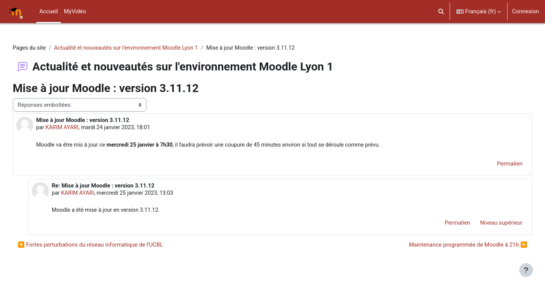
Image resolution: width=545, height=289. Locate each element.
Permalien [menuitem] (495, 164)
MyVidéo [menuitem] (75, 11)
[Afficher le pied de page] (526, 270)
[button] (441, 11)
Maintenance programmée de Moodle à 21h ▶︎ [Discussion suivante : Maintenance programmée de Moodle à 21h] (454, 245)
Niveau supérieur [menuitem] (487, 224)
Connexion (525, 11)
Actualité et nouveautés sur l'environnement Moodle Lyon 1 (143, 48)
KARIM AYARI (77, 128)
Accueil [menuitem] (48, 11)
